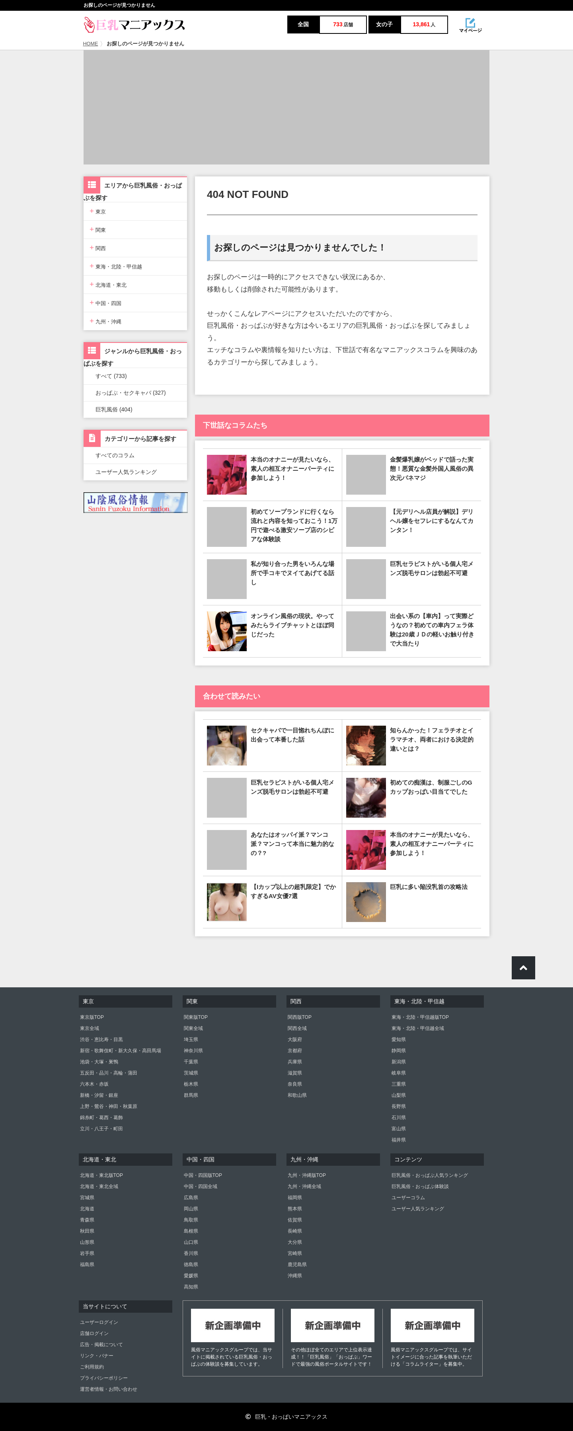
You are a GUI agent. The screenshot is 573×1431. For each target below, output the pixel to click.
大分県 (295, 1242)
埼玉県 (191, 1039)
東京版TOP (92, 1017)
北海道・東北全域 (99, 1186)
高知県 (191, 1287)
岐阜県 (399, 1073)
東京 (98, 211)
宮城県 (87, 1197)
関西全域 (297, 1028)
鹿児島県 (297, 1264)
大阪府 (295, 1039)
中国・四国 (105, 302)
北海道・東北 (108, 284)
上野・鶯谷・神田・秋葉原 (108, 1106)
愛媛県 (191, 1275)
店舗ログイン (94, 1333)
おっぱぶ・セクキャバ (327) (131, 393)
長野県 (399, 1106)
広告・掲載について (101, 1344)
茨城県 (191, 1073)
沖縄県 (295, 1275)
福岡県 (295, 1197)
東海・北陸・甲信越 (116, 266)
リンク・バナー (96, 1356)
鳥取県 (191, 1220)
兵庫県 (295, 1062)
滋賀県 (295, 1073)
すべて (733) (111, 376)
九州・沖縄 (105, 321)
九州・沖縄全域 (304, 1186)
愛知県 (399, 1039)
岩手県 (87, 1253)
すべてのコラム (115, 455)
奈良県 (295, 1084)
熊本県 (295, 1209)
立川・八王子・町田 (101, 1128)
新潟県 (399, 1062)
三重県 (399, 1084)
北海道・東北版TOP (101, 1175)
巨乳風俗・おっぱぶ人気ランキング (430, 1175)
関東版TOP (196, 1017)
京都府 (295, 1050)
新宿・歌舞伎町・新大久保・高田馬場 (120, 1050)
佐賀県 (295, 1220)
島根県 (191, 1231)
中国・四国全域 (200, 1186)
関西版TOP (300, 1017)
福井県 (399, 1140)
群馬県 (191, 1095)
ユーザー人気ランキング (126, 472)
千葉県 (191, 1062)
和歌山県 (297, 1095)
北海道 (87, 1209)
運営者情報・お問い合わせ (108, 1389)
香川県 (191, 1253)
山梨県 (399, 1095)
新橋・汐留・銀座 (99, 1095)
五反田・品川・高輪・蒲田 (108, 1073)
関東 (98, 229)
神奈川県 (193, 1050)
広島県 (191, 1197)
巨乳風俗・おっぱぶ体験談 (420, 1186)
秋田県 (87, 1231)
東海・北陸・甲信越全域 (418, 1028)
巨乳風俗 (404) (114, 409)
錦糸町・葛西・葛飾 (101, 1117)
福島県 (87, 1264)
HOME (90, 44)
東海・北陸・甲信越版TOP (420, 1017)
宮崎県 (295, 1253)
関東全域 (193, 1028)
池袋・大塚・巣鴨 (99, 1062)
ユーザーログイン (99, 1322)
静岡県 (399, 1050)
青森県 (87, 1220)
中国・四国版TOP (203, 1175)
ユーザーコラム (408, 1197)
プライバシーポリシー (104, 1378)
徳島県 (191, 1264)
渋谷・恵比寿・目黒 (101, 1039)
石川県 (399, 1117)
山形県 (87, 1242)
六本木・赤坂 (94, 1084)
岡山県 (191, 1209)
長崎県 (295, 1231)
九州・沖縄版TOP (307, 1175)
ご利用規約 (92, 1367)
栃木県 (191, 1084)
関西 (98, 247)
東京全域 (89, 1028)
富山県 (399, 1128)
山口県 (191, 1242)
